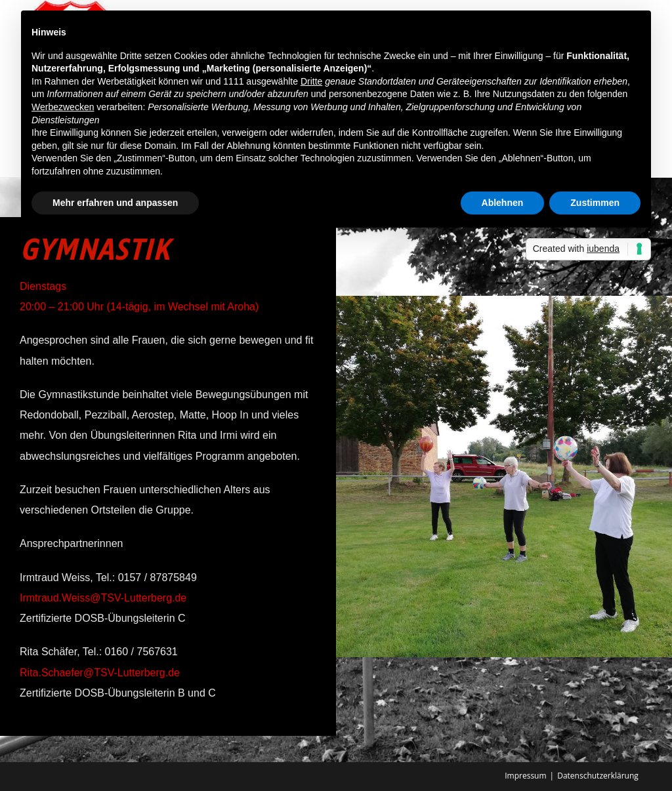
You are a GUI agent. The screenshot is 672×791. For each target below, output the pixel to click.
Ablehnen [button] (503, 202)
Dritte (311, 81)
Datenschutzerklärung (598, 775)
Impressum (525, 775)
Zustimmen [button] (595, 202)
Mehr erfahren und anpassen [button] (115, 202)
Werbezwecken (63, 107)
